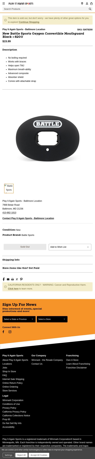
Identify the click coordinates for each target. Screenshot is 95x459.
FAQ (4, 375)
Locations (7, 364)
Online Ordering (10, 387)
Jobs (4, 367)
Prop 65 (6, 419)
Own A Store (72, 360)
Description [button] (9, 50)
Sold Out (25, 247)
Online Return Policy (12, 383)
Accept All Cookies (39, 455)
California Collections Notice (16, 415)
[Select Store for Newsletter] (52, 319)
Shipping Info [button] (11, 260)
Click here (13, 288)
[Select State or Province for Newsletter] (19, 319)
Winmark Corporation (12, 400)
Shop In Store (9, 371)
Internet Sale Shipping (13, 379)
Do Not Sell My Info (11, 423)
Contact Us (36, 364)
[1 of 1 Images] (9, 188)
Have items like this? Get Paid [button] (20, 268)
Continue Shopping (29, 22)
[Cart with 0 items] (91, 3)
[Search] (90, 10)
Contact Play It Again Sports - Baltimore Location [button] (28, 218)
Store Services (9, 390)
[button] (3, 3)
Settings (8, 455)
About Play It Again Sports (15, 360)
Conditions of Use (11, 404)
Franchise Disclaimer (76, 367)
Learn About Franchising (78, 364)
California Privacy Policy (14, 411)
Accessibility (8, 427)
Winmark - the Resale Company (47, 360)
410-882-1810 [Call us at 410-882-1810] (9, 212)
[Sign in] (86, 3)
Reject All (21, 455)
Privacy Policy (9, 408)
